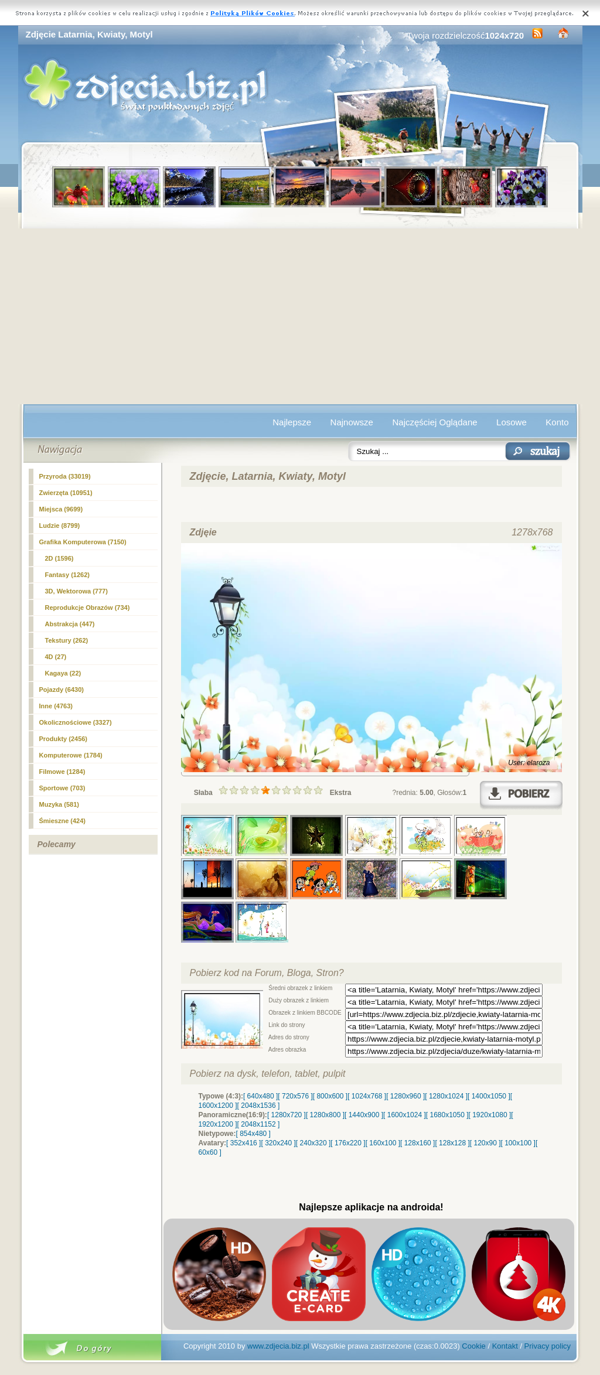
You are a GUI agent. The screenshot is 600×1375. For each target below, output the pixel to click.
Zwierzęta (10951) (66, 492)
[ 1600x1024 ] (404, 1115)
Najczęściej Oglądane (434, 422)
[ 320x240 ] (278, 1143)
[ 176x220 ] (347, 1143)
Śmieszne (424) (62, 820)
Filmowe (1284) (62, 771)
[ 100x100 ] (518, 1143)
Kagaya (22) (63, 673)
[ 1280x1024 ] (446, 1096)
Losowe (511, 422)
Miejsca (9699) (61, 509)
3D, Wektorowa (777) (76, 591)
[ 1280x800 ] (325, 1115)
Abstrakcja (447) (70, 623)
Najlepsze (291, 422)
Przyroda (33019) (65, 476)
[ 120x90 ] (485, 1143)
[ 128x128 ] (452, 1143)
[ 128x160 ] (417, 1143)
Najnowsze (351, 422)
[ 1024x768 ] (366, 1096)
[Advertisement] (300, 316)
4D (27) (56, 656)
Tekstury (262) (66, 640)
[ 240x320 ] (313, 1143)
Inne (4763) (56, 705)
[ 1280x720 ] (286, 1115)
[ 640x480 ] (260, 1096)
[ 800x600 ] (330, 1096)
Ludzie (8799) (59, 525)
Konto (557, 422)
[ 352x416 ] (243, 1143)
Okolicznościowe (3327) (75, 722)
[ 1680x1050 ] (447, 1115)
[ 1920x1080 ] (490, 1115)
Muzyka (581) (59, 804)
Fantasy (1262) (67, 574)
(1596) (59, 558)
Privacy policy (547, 1346)
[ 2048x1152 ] (258, 1124)
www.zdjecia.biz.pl (278, 1346)
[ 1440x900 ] (364, 1115)
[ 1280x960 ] (405, 1096)
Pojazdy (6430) (61, 689)
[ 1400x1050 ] (489, 1096)
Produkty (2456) (63, 738)
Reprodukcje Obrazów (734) (87, 607)
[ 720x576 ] (295, 1096)
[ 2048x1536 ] (258, 1105)
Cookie (473, 1346)
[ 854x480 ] (253, 1134)
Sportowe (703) (62, 787)
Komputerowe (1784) (71, 755)
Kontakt (505, 1346)
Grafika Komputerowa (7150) (83, 541)
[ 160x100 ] (383, 1143)
